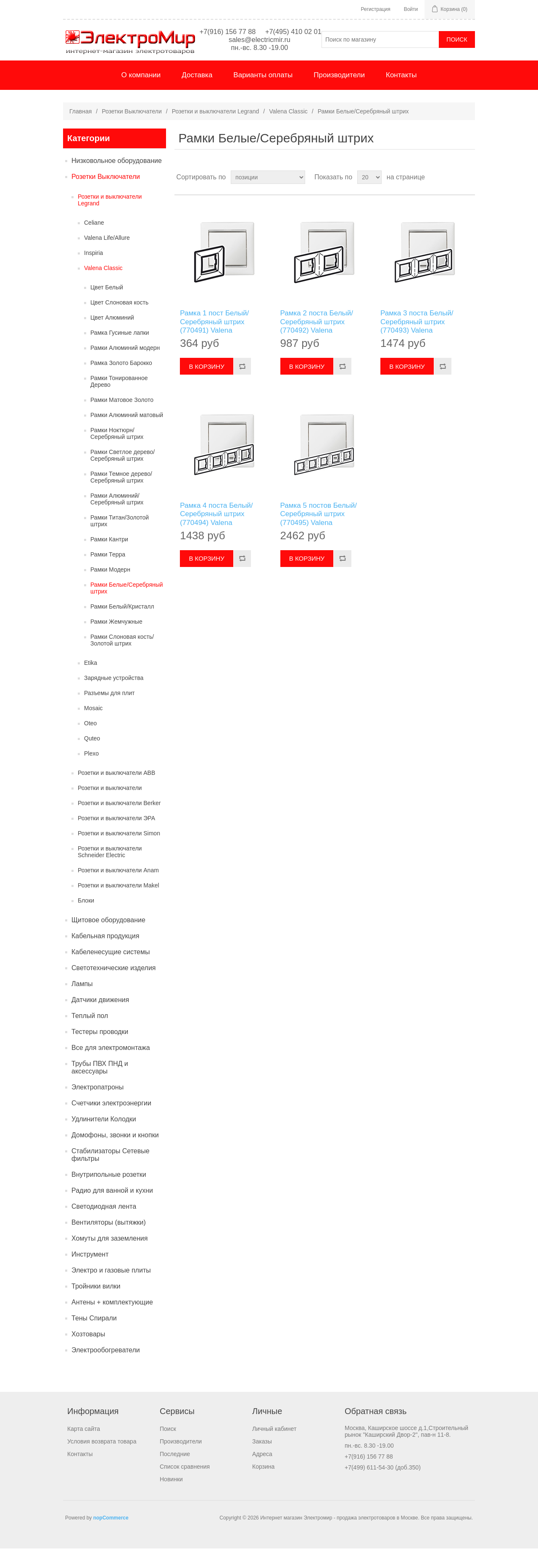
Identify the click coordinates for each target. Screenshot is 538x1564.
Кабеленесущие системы (110, 967)
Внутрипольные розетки (108, 1190)
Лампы (82, 999)
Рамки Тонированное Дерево (119, 397)
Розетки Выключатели (132, 126)
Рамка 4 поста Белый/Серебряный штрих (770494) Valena (216, 529)
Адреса (262, 1469)
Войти (411, 9)
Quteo (92, 754)
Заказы (262, 1457)
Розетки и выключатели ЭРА (116, 833)
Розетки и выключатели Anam (118, 885)
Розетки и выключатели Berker (119, 818)
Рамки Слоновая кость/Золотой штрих (122, 655)
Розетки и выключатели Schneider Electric (110, 867)
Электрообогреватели (105, 1365)
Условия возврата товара (101, 1457)
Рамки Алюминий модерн (125, 363)
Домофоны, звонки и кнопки (115, 1150)
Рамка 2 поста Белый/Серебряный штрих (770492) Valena (316, 337)
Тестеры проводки (99, 1047)
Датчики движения (100, 1015)
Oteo (90, 738)
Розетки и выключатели (110, 803)
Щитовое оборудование (108, 935)
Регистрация (375, 9)
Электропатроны (97, 1102)
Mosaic (93, 723)
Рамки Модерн (110, 585)
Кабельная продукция (105, 951)
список (468, 192)
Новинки (171, 1494)
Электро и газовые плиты (111, 1285)
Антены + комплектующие (112, 1317)
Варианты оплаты (263, 90)
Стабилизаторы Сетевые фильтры (110, 1170)
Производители (339, 90)
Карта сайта (83, 1444)
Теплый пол (89, 1031)
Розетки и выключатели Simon (119, 848)
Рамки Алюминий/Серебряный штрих (116, 514)
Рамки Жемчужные (116, 637)
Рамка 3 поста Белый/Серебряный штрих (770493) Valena (416, 337)
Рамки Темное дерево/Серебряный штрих (121, 492)
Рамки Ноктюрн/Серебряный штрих (116, 449)
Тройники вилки (95, 1301)
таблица (453, 192)
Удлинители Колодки (103, 1134)
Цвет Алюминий (112, 333)
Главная (80, 126)
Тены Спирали (94, 1333)
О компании (141, 90)
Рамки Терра (107, 570)
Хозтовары (88, 1349)
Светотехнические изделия (113, 983)
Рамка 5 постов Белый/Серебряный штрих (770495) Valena (318, 529)
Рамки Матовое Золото (121, 415)
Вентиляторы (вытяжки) (108, 1237)
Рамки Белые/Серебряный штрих (126, 603)
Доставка (197, 90)
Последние (175, 1469)
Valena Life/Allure (107, 253)
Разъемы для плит (109, 708)
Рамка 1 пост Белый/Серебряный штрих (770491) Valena (214, 337)
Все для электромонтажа (110, 1063)
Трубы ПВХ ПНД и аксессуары (99, 1083)
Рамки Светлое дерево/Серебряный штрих (122, 471)
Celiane (94, 238)
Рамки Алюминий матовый (126, 430)
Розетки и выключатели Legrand (215, 126)
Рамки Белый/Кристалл (122, 622)
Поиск (168, 1444)
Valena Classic (288, 126)
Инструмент (89, 1269)
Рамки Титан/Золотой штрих (119, 536)
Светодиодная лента (103, 1221)
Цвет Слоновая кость (119, 318)
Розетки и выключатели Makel (118, 900)
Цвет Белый (106, 302)
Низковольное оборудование (116, 176)
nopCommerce (111, 1533)
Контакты (401, 90)
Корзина (263, 1482)
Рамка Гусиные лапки (119, 348)
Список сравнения (185, 1482)
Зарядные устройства (113, 693)
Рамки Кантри (109, 554)
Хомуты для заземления (109, 1253)
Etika (90, 678)
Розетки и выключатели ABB (116, 788)
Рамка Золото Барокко (121, 378)
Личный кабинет (274, 1444)
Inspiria (93, 268)
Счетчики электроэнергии (111, 1118)
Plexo (91, 769)
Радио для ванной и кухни (112, 1206)
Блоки (86, 916)
